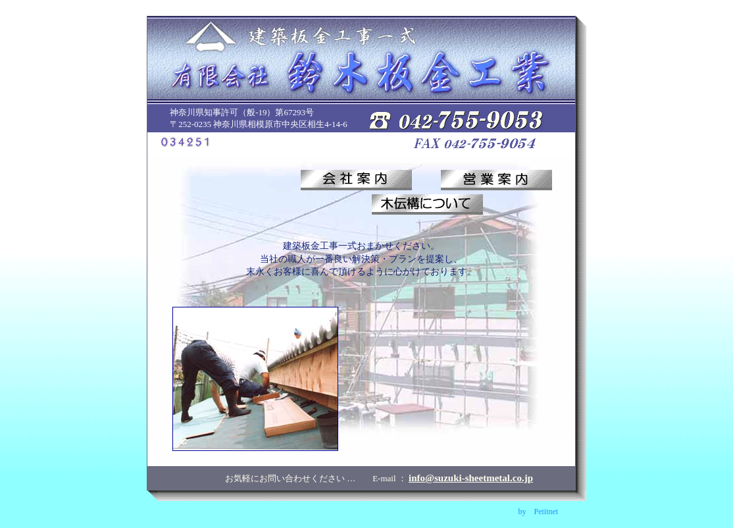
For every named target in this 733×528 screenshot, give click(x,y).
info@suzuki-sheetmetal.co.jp (471, 478)
